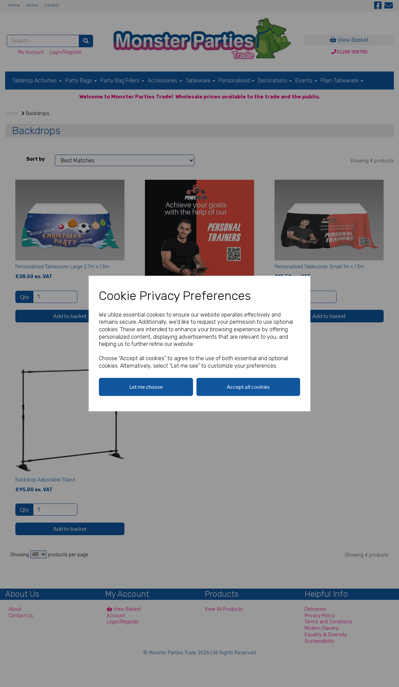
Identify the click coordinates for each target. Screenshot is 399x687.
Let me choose (146, 386)
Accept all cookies (248, 386)
